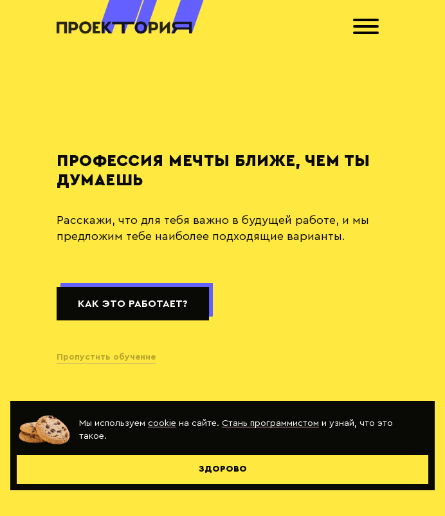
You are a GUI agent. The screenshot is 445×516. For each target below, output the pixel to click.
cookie (162, 423)
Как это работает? (133, 304)
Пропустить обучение (106, 357)
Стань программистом (270, 423)
